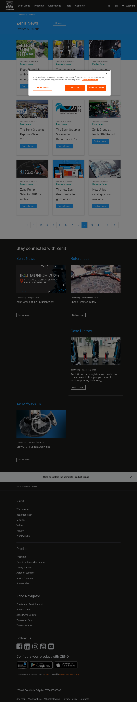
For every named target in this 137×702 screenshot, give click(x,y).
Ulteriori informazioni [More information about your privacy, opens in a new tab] (90, 80)
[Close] (106, 74)
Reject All (75, 87)
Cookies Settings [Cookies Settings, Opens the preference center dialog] (42, 87)
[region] (69, 83)
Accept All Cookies (96, 87)
